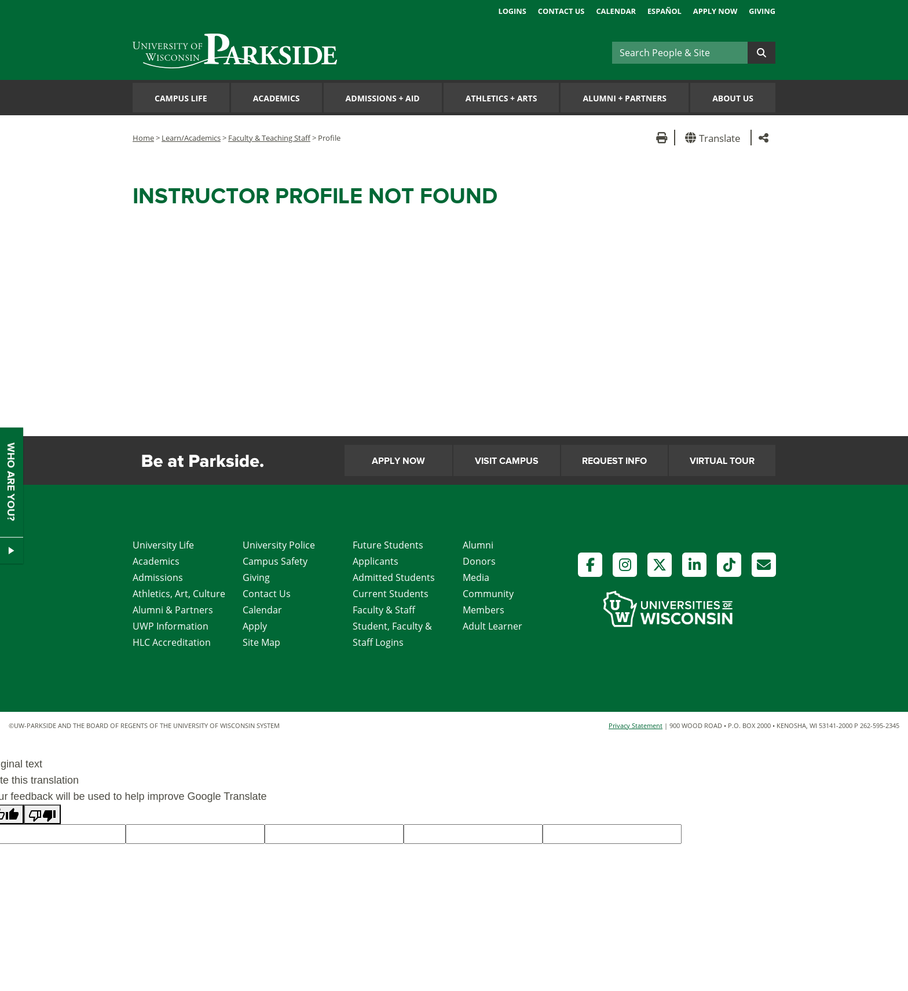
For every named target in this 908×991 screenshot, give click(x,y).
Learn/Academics (191, 138)
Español (664, 11)
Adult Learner (492, 626)
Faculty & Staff (384, 610)
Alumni (478, 545)
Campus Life (181, 98)
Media (476, 577)
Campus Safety (275, 561)
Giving (762, 11)
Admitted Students (394, 577)
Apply (255, 626)
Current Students (391, 593)
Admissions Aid (383, 98)
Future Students (388, 545)
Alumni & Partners (173, 610)
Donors (479, 561)
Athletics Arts (501, 98)
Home (143, 138)
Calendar (616, 11)
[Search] (680, 53)
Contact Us (561, 11)
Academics (276, 98)
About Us (732, 98)
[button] (715, 137)
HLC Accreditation (172, 642)
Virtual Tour (722, 461)
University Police (279, 545)
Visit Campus (507, 461)
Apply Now (715, 11)
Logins (512, 11)
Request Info (614, 461)
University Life (163, 545)
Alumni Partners (625, 98)
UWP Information (170, 626)
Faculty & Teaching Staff (269, 138)
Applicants (375, 561)
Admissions (158, 577)
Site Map (261, 642)
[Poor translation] (42, 814)
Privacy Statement (635, 725)
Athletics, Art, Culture (179, 593)
